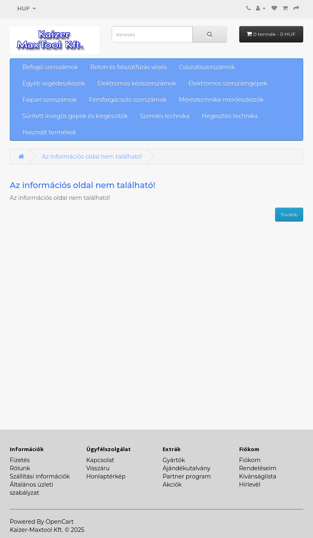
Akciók (172, 484)
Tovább (289, 214)
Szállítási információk (40, 476)
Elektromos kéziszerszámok (136, 83)
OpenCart (60, 521)
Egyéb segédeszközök (53, 83)
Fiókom (250, 460)
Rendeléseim (258, 468)
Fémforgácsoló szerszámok (127, 99)
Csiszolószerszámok (207, 67)
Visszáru (98, 468)
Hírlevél (249, 484)
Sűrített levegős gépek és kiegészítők (75, 116)
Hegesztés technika (230, 116)
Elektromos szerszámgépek (228, 83)
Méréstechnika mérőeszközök (221, 99)
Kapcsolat (100, 460)
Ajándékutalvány (186, 468)
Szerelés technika (165, 116)
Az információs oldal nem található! (92, 156)
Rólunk (20, 468)
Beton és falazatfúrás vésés (128, 67)
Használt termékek (49, 132)
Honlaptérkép (106, 476)
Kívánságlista (257, 476)
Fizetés (20, 460)
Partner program (187, 476)
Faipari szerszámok (49, 99)
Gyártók (174, 460)
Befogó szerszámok (50, 67)
